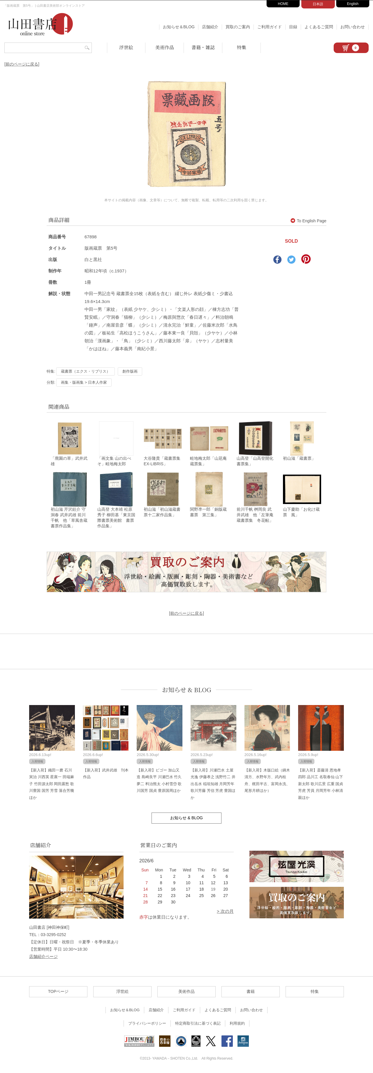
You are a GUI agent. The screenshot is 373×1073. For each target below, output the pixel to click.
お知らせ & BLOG (186, 691)
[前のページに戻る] (21, 64)
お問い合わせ (352, 26)
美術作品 (164, 47)
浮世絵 (126, 47)
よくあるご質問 (319, 26)
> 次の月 (225, 912)
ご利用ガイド (269, 26)
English (352, 4)
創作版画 (130, 371)
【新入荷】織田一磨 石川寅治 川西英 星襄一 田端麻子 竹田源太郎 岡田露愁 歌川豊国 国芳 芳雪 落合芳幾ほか (51, 785)
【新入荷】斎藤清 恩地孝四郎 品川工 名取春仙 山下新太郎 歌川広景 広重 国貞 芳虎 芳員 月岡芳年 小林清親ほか (320, 785)
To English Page (308, 221)
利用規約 (237, 1024)
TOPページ (58, 992)
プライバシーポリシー (147, 1024)
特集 (241, 47)
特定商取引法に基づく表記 (198, 1024)
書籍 (251, 992)
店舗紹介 (210, 26)
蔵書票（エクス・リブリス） (85, 371)
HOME (283, 4)
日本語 (318, 4)
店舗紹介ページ (43, 957)
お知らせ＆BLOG (179, 26)
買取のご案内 (238, 26)
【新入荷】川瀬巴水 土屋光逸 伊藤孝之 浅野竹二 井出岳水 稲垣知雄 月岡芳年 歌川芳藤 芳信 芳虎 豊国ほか (213, 785)
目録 (293, 26)
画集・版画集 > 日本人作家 (84, 382)
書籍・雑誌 (203, 47)
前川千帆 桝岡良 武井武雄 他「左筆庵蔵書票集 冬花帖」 (255, 516)
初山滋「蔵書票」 (299, 459)
